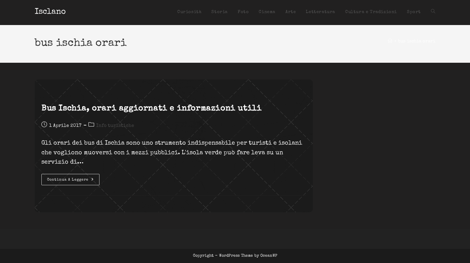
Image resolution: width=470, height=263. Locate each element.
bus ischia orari (416, 41)
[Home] (390, 41)
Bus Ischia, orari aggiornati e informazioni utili (151, 109)
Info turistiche (115, 125)
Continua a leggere (73, 181)
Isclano (50, 12)
